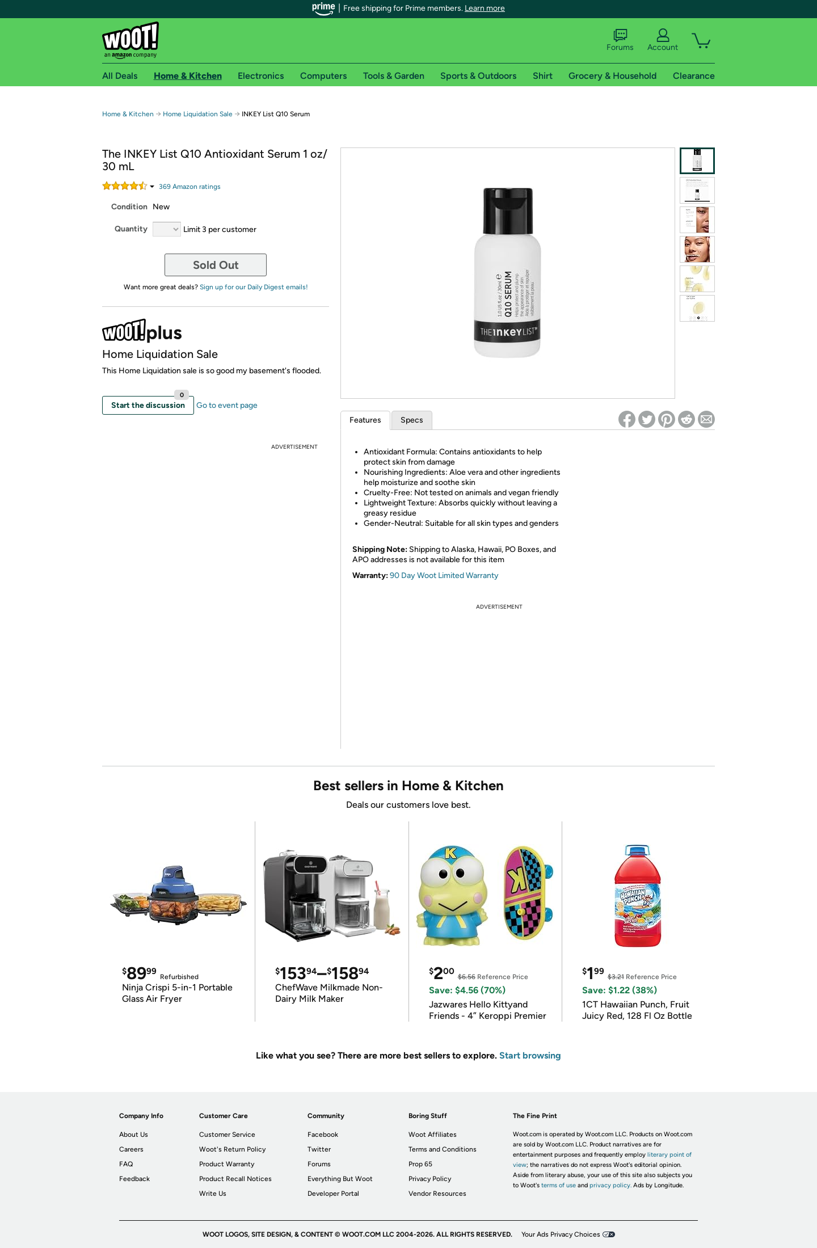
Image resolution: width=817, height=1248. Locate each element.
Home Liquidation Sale (198, 114)
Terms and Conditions (442, 1149)
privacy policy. (610, 1185)
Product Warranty (226, 1164)
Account (662, 40)
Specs (412, 420)
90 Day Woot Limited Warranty (444, 575)
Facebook (323, 1135)
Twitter (319, 1149)
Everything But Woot (340, 1179)
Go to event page (227, 405)
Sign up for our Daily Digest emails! (254, 287)
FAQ (126, 1164)
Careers (131, 1149)
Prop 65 (420, 1164)
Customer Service (227, 1135)
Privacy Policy (429, 1179)
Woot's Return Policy (232, 1149)
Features (365, 420)
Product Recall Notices (235, 1179)
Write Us (212, 1194)
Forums (620, 40)
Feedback (134, 1179)
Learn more (485, 8)
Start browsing (530, 1055)
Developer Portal (333, 1194)
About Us (133, 1135)
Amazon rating (190, 187)
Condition (129, 207)
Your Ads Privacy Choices (560, 1234)
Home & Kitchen (128, 114)
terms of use (558, 1185)
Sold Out (216, 265)
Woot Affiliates (432, 1135)
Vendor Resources (437, 1194)
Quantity (131, 229)
